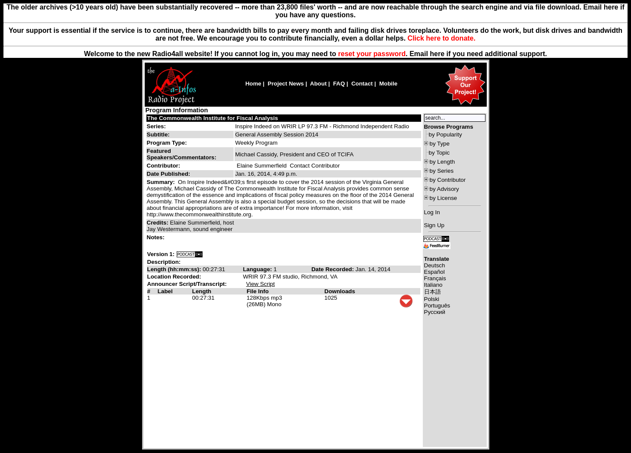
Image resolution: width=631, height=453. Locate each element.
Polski (432, 299)
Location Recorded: (174, 276)
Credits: (158, 222)
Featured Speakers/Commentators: (181, 154)
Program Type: (167, 142)
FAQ (339, 83)
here (437, 53)
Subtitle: (158, 134)
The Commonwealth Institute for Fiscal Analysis (212, 118)
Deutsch (434, 265)
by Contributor (448, 180)
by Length (442, 161)
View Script (260, 284)
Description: (164, 262)
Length (201, 291)
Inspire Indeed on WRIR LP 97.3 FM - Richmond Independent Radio (322, 126)
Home (253, 83)
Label (165, 291)
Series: (156, 126)
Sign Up (434, 225)
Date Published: (168, 174)
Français (435, 278)
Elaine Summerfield (262, 165)
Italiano (433, 285)
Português (437, 305)
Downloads (339, 291)
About (318, 83)
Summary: (162, 182)
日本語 (432, 291)
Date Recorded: (333, 269)
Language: (258, 269)
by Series (442, 171)
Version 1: (161, 254)
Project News (286, 83)
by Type (440, 143)
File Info (258, 291)
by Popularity (445, 134)
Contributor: (164, 165)
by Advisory (444, 189)
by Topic (439, 152)
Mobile (388, 83)
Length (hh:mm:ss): (175, 269)
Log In (432, 212)
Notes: (156, 237)
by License (443, 198)
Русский (434, 312)
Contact (362, 83)
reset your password (372, 53)
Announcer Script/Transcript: (187, 284)
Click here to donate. (442, 38)
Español (434, 272)
